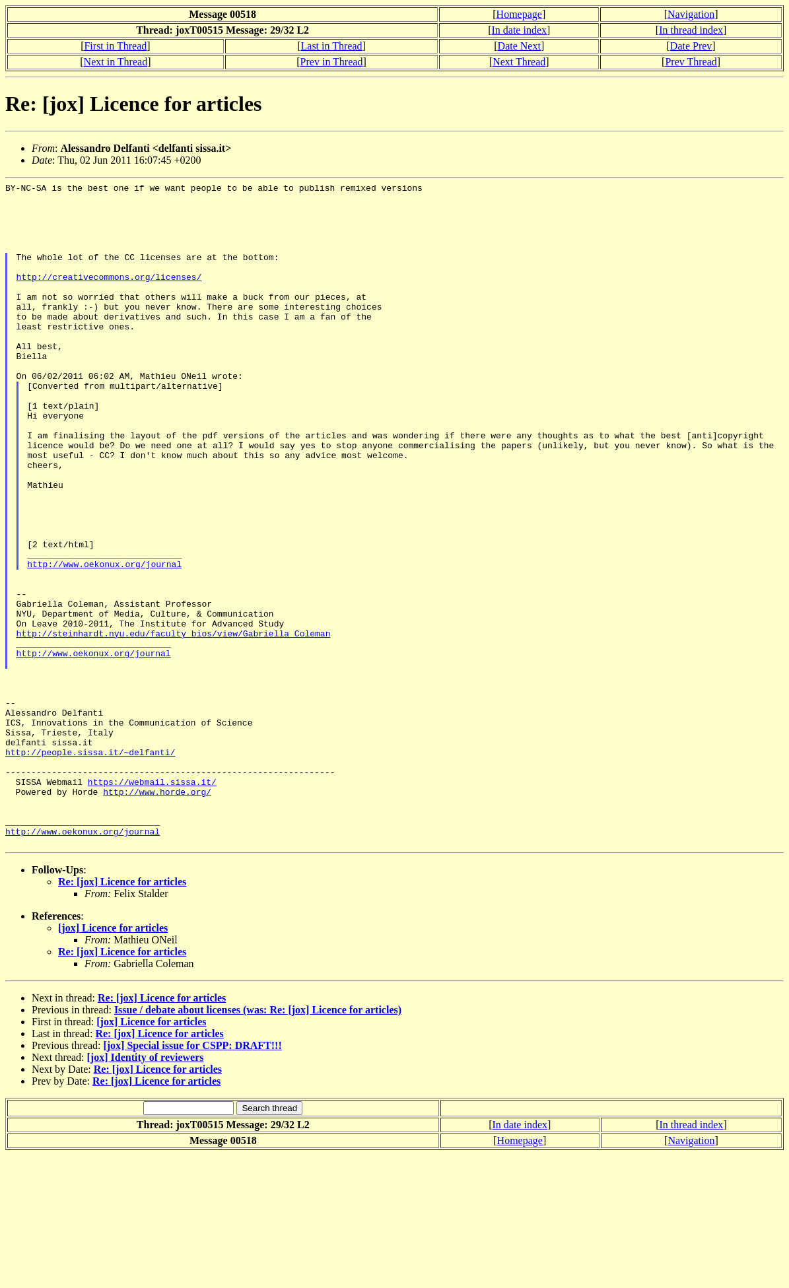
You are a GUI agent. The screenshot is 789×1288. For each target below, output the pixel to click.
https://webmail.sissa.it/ (152, 902)
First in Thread (115, 45)
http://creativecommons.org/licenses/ (109, 296)
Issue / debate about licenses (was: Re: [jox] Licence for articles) (257, 1142)
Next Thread (519, 61)
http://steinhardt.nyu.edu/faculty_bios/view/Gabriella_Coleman (174, 724)
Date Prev (691, 45)
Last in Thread (331, 45)
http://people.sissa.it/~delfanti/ (90, 867)
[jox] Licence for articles (113, 1060)
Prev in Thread (331, 61)
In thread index (691, 30)
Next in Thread (116, 61)
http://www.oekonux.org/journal (104, 641)
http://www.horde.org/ (157, 914)
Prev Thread (690, 61)
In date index (519, 30)
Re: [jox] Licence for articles (122, 1014)
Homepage (519, 14)
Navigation (691, 14)
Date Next (519, 45)
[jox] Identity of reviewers (145, 1190)
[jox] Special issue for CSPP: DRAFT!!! (192, 1178)
